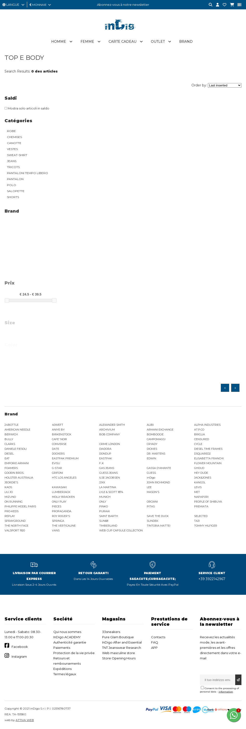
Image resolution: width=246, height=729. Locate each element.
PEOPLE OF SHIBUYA (208, 501)
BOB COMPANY (109, 434)
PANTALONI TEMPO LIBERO (27, 173)
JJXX (102, 482)
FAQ (154, 642)
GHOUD (199, 468)
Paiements (61, 648)
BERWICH (11, 434)
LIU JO (9, 492)
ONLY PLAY (59, 501)
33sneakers (111, 632)
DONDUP (105, 453)
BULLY (9, 439)
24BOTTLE (11, 424)
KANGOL (199, 482)
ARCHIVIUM (107, 429)
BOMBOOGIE (155, 434)
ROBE (11, 131)
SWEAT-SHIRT (17, 155)
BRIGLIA (199, 434)
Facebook (20, 647)
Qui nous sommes (67, 632)
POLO (11, 185)
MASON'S (153, 492)
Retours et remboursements (67, 660)
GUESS (151, 472)
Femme (87, 41)
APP (154, 648)
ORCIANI (152, 501)
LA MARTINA (107, 487)
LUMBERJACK (61, 492)
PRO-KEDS (11, 511)
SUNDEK (152, 520)
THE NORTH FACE (16, 525)
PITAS (151, 506)
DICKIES (152, 448)
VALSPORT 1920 (15, 530)
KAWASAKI (59, 487)
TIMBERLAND (108, 525)
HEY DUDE (201, 472)
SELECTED (201, 516)
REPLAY (10, 516)
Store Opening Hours (118, 658)
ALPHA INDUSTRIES (207, 424)
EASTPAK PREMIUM (65, 458)
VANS (56, 530)
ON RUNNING (14, 501)
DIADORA (105, 448)
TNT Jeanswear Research (121, 648)
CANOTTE (14, 143)
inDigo (151, 477)
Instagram (19, 656)
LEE (149, 487)
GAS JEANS (106, 468)
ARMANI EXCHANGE (160, 429)
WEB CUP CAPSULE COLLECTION (121, 530)
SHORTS (13, 197)
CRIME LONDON (109, 444)
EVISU (56, 463)
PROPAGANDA (61, 511)
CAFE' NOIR (59, 439)
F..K (101, 463)
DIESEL (9, 453)
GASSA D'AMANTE (159, 468)
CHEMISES (14, 137)
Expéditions (62, 669)
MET (197, 492)
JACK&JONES (202, 477)
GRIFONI (57, 472)
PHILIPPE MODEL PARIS (20, 506)
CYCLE (198, 444)
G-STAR (57, 468)
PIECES (56, 506)
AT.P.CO (199, 429)
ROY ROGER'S (61, 516)
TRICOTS (13, 167)
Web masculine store (118, 653)
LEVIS (198, 487)
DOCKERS (58, 453)
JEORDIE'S (11, 482)
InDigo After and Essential (122, 642)
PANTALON (15, 179)
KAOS (8, 487)
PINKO (103, 506)
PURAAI (104, 511)
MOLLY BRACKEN (63, 496)
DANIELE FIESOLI (16, 448)
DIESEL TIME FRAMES (208, 448)
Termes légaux (64, 674)
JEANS (11, 161)
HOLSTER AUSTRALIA (19, 477)
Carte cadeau (122, 41)
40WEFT (57, 424)
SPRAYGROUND (15, 520)
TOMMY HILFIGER (205, 525)
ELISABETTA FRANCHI (209, 458)
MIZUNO (10, 496)
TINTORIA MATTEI (158, 525)
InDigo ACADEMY (67, 637)
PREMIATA (201, 506)
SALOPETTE (16, 191)
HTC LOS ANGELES (64, 477)
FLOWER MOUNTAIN (207, 463)
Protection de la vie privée (74, 653)
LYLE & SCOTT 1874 (111, 492)
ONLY (102, 501)
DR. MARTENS (156, 453)
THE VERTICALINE (64, 525)
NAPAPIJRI (201, 496)
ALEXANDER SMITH (112, 424)
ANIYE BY (58, 429)
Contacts (158, 637)
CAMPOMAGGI (156, 439)
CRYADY (152, 444)
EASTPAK (105, 458)
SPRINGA (58, 520)
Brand (186, 41)
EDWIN (151, 458)
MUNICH (105, 496)
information (226, 691)
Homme (58, 41)
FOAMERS (11, 468)
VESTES (12, 149)
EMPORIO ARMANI (17, 463)
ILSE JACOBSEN (109, 477)
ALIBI (150, 424)
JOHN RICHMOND (158, 482)
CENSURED (201, 439)
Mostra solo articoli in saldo (27, 108)
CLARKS (10, 444)
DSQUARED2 (202, 453)
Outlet (158, 41)
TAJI (197, 520)
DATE (55, 448)
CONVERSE (59, 444)
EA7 (7, 458)
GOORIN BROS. (14, 472)
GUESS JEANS (108, 472)
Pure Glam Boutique (118, 637)
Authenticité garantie (69, 642)
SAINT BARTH (108, 516)
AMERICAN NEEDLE (17, 429)
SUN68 (103, 520)
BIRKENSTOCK (61, 434)
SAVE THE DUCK (158, 516)
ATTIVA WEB (25, 720)
